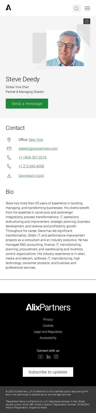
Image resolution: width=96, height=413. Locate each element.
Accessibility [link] (48, 338)
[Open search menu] (77, 8)
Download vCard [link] (25, 175)
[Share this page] (87, 21)
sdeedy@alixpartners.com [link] (32, 148)
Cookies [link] (48, 325)
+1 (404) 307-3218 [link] (26, 157)
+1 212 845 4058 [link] (25, 166)
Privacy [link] (48, 319)
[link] (8, 8)
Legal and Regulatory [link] (48, 332)
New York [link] (36, 140)
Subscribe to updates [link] (48, 372)
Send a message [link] (27, 103)
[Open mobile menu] (87, 8)
